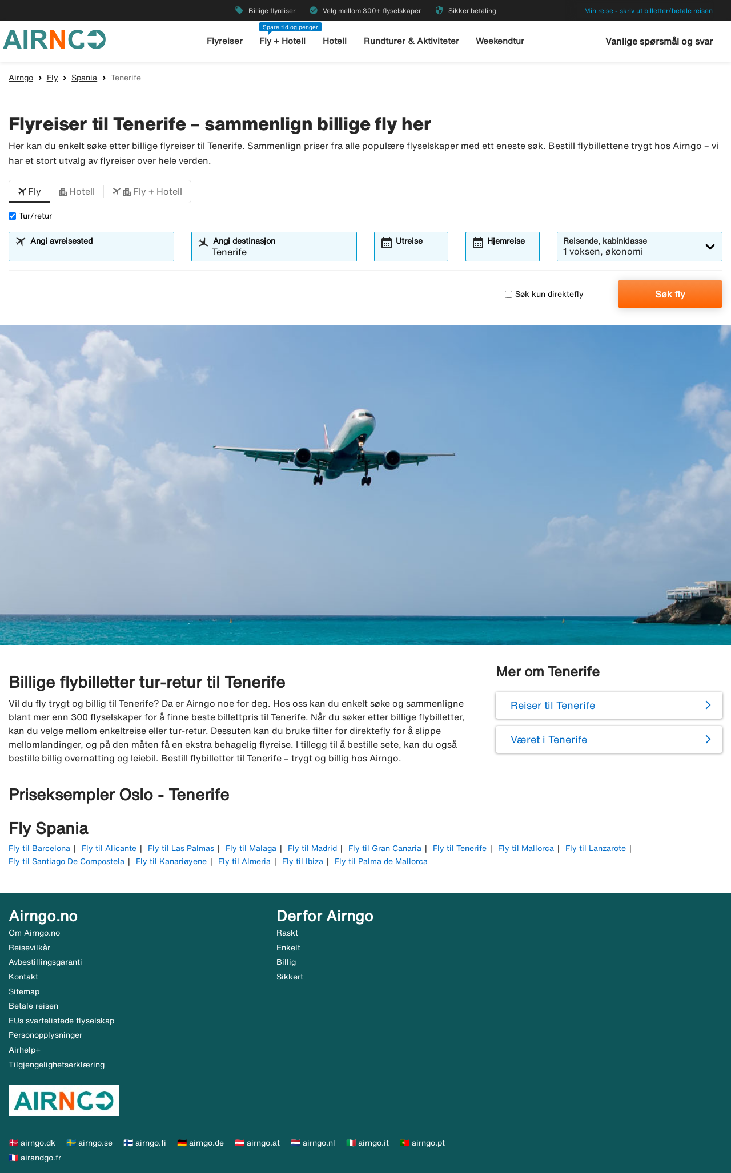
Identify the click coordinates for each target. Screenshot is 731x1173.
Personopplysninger (45, 1035)
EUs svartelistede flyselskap (61, 1021)
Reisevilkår (29, 948)
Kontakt (23, 977)
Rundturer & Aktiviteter (411, 41)
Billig (286, 962)
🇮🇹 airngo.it (367, 1143)
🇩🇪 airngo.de (200, 1143)
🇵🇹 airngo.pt (422, 1143)
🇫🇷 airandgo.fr (35, 1158)
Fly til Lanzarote (595, 848)
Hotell (335, 41)
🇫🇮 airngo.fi (144, 1143)
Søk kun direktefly (544, 294)
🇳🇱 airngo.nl (313, 1143)
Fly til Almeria (244, 861)
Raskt (287, 933)
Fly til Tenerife (460, 848)
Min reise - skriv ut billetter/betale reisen (648, 10)
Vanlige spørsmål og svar (659, 41)
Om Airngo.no (34, 933)
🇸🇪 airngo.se (89, 1143)
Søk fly (670, 294)
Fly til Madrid (312, 848)
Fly (52, 78)
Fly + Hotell (282, 41)
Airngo (21, 78)
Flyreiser (225, 41)
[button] (29, 191)
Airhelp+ (25, 1050)
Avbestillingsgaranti (45, 962)
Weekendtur (500, 41)
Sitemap (24, 991)
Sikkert (289, 977)
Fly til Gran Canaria (384, 848)
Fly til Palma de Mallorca (381, 861)
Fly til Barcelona (39, 848)
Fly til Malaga (251, 848)
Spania (84, 78)
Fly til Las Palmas (181, 848)
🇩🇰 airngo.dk (32, 1143)
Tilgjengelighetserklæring (57, 1065)
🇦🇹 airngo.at (257, 1143)
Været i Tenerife (549, 739)
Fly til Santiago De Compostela (66, 861)
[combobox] (98, 252)
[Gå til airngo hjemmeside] (54, 38)
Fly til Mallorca (526, 848)
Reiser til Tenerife (553, 705)
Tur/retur (30, 216)
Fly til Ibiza (302, 861)
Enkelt (288, 948)
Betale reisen (33, 1006)
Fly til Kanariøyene (171, 861)
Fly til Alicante (109, 848)
